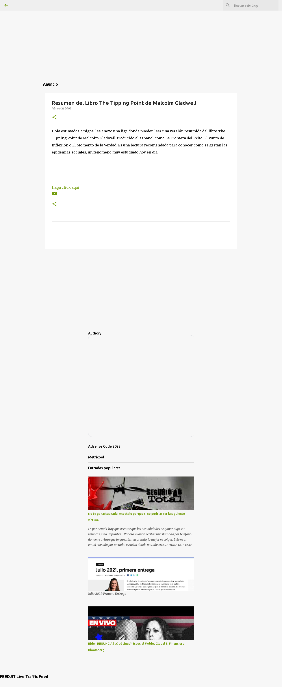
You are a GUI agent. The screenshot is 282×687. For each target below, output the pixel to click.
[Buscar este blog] (255, 5)
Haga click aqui (65, 187)
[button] (54, 117)
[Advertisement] (141, 31)
